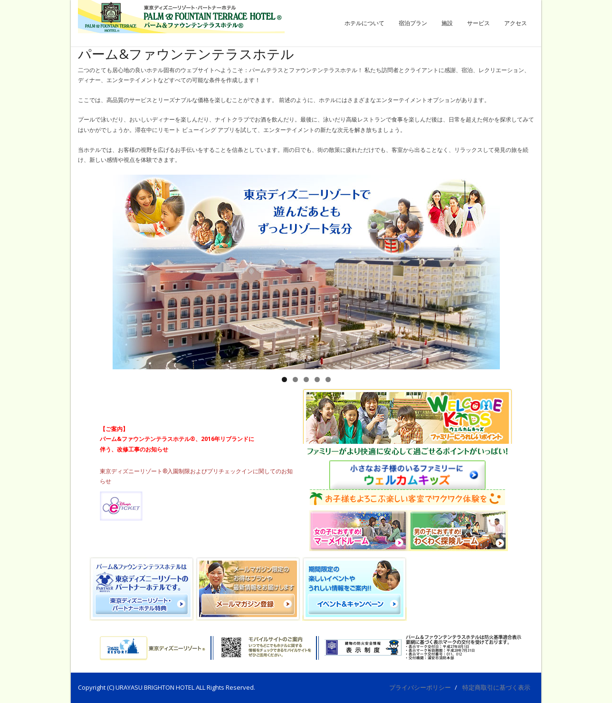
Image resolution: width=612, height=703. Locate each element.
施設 (447, 23)
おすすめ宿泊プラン (126, 397)
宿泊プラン (413, 23)
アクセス (515, 23)
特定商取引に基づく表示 (496, 687)
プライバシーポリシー (420, 687)
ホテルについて (364, 23)
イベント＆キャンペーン (195, 397)
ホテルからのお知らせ (265, 397)
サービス (478, 23)
